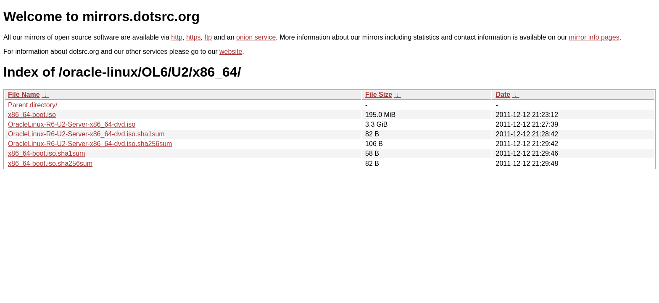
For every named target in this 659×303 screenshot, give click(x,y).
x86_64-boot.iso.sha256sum (50, 163)
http (176, 37)
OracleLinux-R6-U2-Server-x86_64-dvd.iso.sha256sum (90, 143)
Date (503, 94)
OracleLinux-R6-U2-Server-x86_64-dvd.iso (71, 124)
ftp (208, 37)
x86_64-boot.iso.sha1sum (46, 153)
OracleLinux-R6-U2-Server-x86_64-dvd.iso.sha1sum (86, 134)
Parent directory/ (32, 105)
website (230, 51)
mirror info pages (594, 37)
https (193, 37)
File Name (24, 94)
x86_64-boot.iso (32, 114)
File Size (378, 94)
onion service (256, 37)
